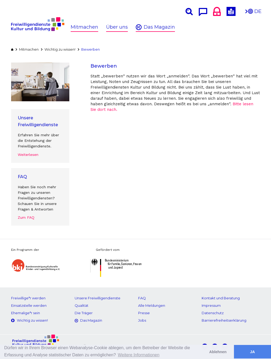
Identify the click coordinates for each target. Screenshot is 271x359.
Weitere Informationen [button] (138, 355)
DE (254, 12)
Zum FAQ (26, 217)
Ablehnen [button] (218, 352)
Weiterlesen (28, 154)
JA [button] (252, 352)
